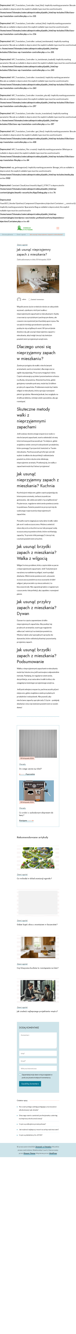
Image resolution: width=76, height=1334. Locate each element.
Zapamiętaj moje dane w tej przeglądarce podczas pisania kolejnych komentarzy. (37, 1076)
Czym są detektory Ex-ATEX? (30, 1135)
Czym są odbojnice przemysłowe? (32, 1124)
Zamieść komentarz (37, 299)
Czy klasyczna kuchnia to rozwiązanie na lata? (38, 968)
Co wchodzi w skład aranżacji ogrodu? (34, 878)
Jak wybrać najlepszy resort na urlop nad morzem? (39, 1129)
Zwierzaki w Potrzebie (43, 1147)
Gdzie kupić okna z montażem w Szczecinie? (37, 924)
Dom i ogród (22, 245)
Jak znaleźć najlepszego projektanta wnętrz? (37, 1011)
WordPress (53, 1153)
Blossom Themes (29, 1153)
